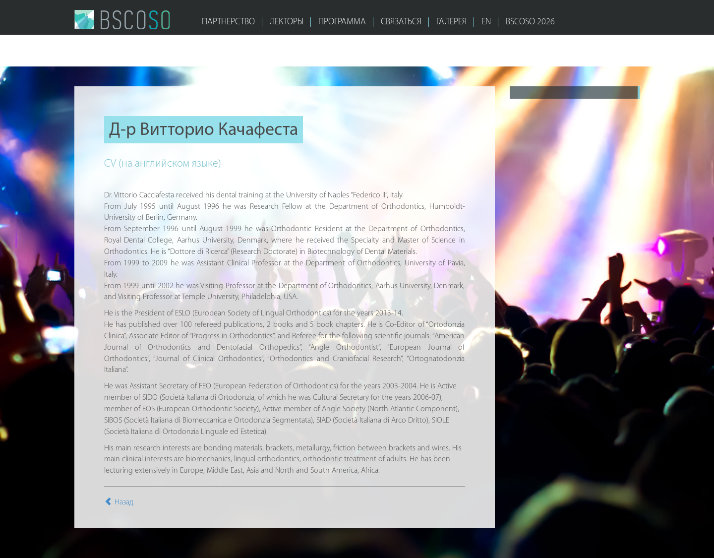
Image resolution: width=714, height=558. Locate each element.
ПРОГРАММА (342, 22)
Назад (118, 502)
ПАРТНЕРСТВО (228, 22)
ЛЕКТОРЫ (286, 22)
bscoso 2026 (530, 22)
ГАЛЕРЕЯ (451, 22)
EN (486, 22)
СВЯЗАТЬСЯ (401, 22)
